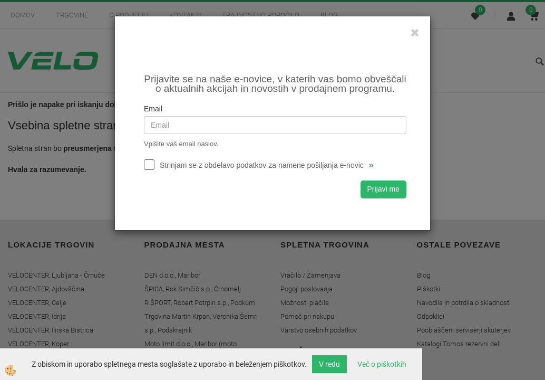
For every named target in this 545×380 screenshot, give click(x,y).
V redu (329, 364)
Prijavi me (383, 189)
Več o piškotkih (381, 364)
